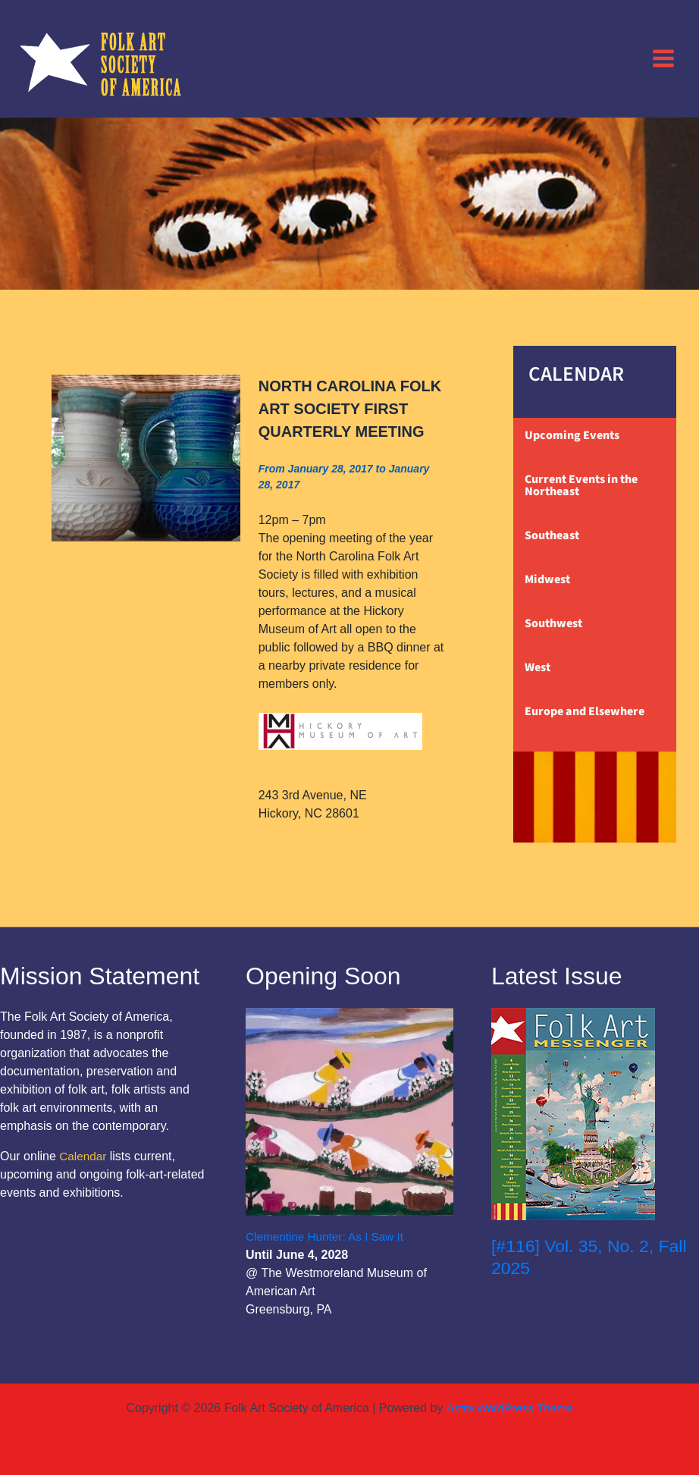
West (537, 667)
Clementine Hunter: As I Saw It (328, 1236)
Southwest (553, 623)
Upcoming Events (572, 435)
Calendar (83, 1156)
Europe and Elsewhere (584, 711)
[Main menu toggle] (663, 58)
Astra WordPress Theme (509, 1407)
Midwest (547, 579)
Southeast (552, 535)
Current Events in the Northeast (581, 485)
